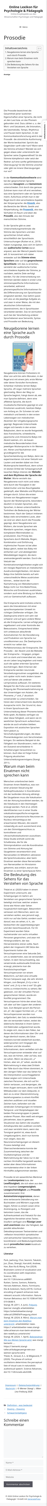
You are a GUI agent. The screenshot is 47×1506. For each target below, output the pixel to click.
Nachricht (10, 1388)
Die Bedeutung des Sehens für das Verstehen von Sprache (23, 66)
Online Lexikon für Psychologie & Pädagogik (23, 9)
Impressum (10, 1385)
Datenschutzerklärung (29, 1385)
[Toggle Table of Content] (38, 48)
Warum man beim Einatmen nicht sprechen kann (22, 60)
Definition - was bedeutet (19, 1405)
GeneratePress (34, 1499)
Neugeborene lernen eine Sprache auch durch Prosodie (22, 53)
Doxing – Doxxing (16, 1409)
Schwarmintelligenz (17, 1412)
